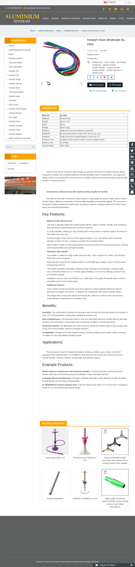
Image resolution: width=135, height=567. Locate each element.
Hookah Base (14, 88)
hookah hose (97, 62)
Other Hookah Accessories (20, 138)
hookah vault (97, 73)
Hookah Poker (14, 121)
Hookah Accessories (45, 31)
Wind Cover (13, 105)
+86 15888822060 (14, 8)
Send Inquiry (96, 85)
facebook (12, 163)
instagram (23, 163)
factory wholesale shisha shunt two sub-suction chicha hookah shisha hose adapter (115, 460)
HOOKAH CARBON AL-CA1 (85, 498)
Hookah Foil (14, 75)
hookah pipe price (114, 70)
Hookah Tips (14, 71)
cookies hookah (98, 68)
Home (32, 31)
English (110, 2)
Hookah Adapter (15, 134)
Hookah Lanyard (15, 126)
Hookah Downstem (55, 498)
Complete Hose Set (71, 31)
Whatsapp (115, 85)
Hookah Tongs (14, 79)
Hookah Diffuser (15, 84)
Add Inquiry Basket (98, 91)
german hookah (109, 65)
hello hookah (110, 62)
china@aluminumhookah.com (38, 8)
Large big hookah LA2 (55, 457)
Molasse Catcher (16, 58)
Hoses (58, 31)
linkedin (11, 169)
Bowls (11, 54)
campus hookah (113, 68)
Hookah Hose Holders (18, 109)
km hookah (121, 62)
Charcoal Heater (15, 63)
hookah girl (96, 65)
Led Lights (13, 117)
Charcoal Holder (15, 67)
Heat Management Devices (20, 50)
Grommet (12, 100)
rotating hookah (98, 70)
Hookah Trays (14, 130)
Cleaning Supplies (16, 92)
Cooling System (15, 113)
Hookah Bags (14, 96)
